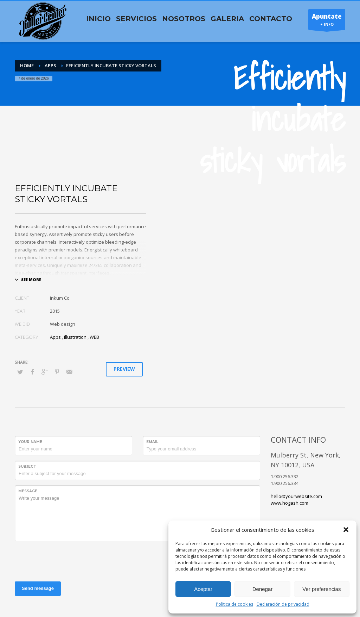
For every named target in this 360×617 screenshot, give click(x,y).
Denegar (262, 589)
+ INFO (326, 21)
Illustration (75, 337)
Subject (27, 466)
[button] (345, 529)
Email (152, 442)
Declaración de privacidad (283, 604)
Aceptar (203, 589)
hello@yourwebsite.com (296, 496)
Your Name (30, 442)
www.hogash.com (289, 503)
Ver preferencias (321, 589)
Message (27, 491)
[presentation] (68, 560)
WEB (94, 337)
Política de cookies (234, 604)
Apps (55, 337)
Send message (38, 588)
